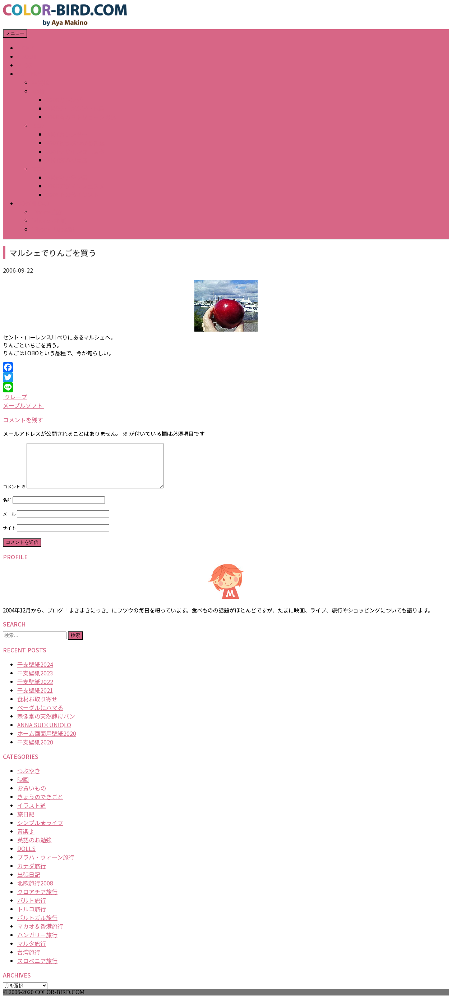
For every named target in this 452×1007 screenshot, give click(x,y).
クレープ (15, 396)
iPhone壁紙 (47, 212)
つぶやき (28, 779)
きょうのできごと (40, 805)
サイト (9, 536)
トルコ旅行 (31, 917)
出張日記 (28, 883)
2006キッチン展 (67, 177)
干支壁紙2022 (35, 690)
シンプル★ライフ (40, 831)
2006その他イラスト (72, 194)
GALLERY (29, 73)
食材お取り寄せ (37, 707)
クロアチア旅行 (37, 900)
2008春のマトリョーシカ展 (81, 117)
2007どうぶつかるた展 (75, 142)
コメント (14, 495)
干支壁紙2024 (35, 673)
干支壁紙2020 (35, 750)
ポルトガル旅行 (37, 926)
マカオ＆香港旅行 (40, 934)
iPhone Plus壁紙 (53, 229)
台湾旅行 (28, 960)
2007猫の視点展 (67, 160)
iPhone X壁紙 (49, 220)
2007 (38, 125)
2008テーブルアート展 (75, 108)
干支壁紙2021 (35, 698)
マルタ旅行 (31, 952)
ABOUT (27, 56)
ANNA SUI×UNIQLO (44, 733)
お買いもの (31, 796)
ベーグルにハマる (40, 716)
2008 (38, 91)
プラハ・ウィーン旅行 (45, 865)
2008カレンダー (67, 99)
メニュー (15, 33)
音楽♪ (25, 839)
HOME (25, 48)
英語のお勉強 (34, 848)
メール (9, 522)
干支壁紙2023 (35, 681)
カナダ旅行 (31, 874)
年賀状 (40, 82)
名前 (7, 508)
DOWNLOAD (33, 203)
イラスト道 (31, 814)
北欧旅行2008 (35, 891)
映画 (23, 788)
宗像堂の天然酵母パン (46, 724)
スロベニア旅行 (37, 969)
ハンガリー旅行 (37, 943)
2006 (38, 168)
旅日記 (25, 822)
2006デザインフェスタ (75, 186)
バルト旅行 (31, 909)
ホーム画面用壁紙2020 (46, 742)
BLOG (24, 65)
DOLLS (26, 857)
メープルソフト (23, 405)
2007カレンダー (67, 134)
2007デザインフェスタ (75, 151)
